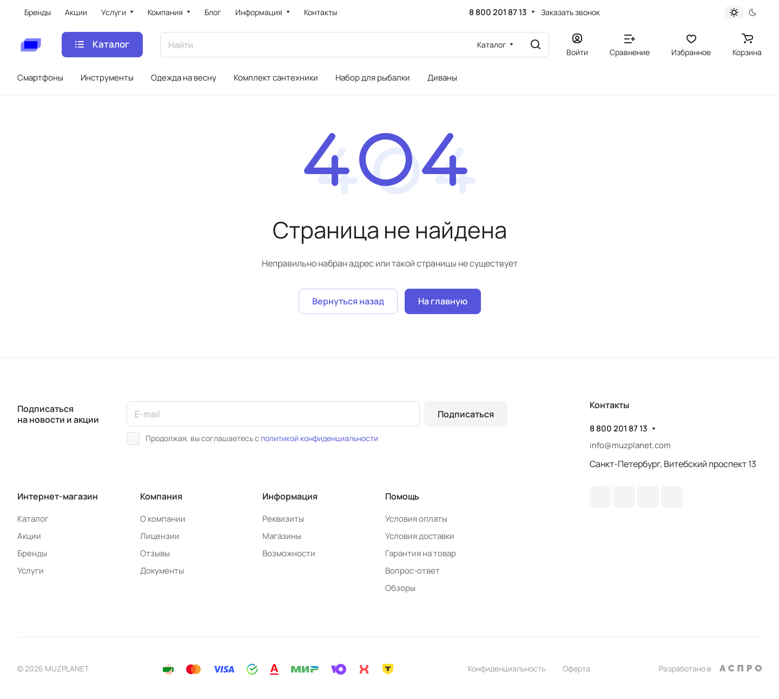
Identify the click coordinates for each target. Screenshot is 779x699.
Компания (161, 496)
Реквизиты (283, 518)
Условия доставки (419, 536)
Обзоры (400, 588)
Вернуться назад (348, 301)
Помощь (402, 496)
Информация (290, 496)
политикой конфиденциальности (319, 438)
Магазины (281, 536)
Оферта (576, 668)
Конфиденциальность (506, 668)
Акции (29, 536)
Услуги (30, 570)
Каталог (33, 518)
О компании (163, 518)
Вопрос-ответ (412, 570)
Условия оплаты (416, 518)
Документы (162, 570)
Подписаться (466, 414)
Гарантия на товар (420, 553)
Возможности (288, 553)
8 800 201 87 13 (498, 12)
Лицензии (160, 536)
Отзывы (155, 553)
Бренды (32, 553)
